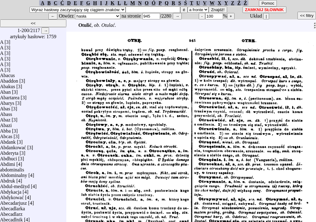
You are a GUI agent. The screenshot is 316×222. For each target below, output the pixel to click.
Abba (5, 129)
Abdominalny (13, 173)
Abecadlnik (11, 218)
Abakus (7, 85)
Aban (5, 90)
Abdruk (7, 179)
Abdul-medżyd (15, 184)
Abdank (8, 140)
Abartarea (9, 96)
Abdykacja (10, 190)
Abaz (5, 118)
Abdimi (7, 162)
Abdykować (12, 196)
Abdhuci (8, 157)
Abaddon (9, 79)
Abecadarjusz (13, 201)
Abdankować (13, 146)
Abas (5, 107)
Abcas (6, 135)
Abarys (7, 101)
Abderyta (9, 151)
